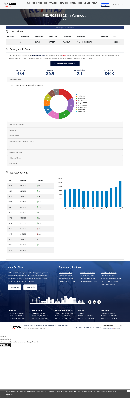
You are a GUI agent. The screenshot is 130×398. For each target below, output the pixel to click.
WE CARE (87, 3)
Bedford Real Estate (66, 275)
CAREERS (73, 3)
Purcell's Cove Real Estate (110, 281)
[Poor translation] (7, 345)
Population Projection (16, 124)
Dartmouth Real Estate (87, 278)
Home (65, 19)
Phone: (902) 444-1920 (63, 318)
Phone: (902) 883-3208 (86, 318)
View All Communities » (108, 284)
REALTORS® (64, 3)
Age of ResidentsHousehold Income (21, 141)
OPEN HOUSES (37, 3)
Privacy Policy (10, 394)
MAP (28, 3)
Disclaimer (98, 327)
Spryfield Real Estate (87, 275)
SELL (45, 3)
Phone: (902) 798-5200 (109, 318)
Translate (115, 328)
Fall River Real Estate (108, 275)
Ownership (13, 147)
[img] (128, 391)
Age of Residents (15, 79)
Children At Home (15, 158)
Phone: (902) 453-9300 (17, 318)
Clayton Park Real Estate (67, 281)
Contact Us (15, 287)
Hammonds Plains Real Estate (111, 278)
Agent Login (30, 287)
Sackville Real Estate (66, 278)
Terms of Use (88, 327)
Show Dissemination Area (65, 63)
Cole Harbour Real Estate (88, 281)
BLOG (80, 3)
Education (12, 130)
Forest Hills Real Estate (108, 273)
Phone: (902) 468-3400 (40, 318)
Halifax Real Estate (65, 273)
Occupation (13, 163)
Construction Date (15, 152)
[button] (53, 3)
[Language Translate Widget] (112, 326)
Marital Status (14, 136)
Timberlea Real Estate (87, 273)
